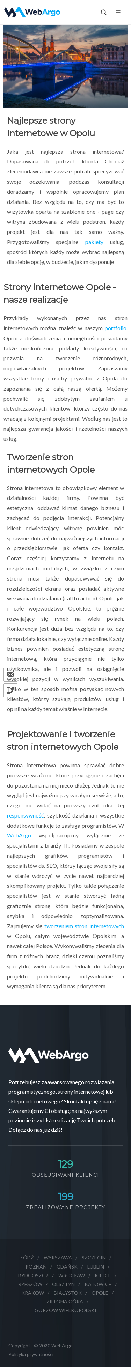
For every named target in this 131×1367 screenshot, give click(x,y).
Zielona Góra (64, 1302)
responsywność (25, 815)
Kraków (32, 1293)
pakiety (94, 241)
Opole (100, 1293)
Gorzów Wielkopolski (65, 1310)
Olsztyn (63, 1284)
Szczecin (94, 1258)
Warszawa (58, 1258)
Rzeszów (30, 1284)
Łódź (27, 1258)
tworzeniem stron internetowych (84, 926)
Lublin (95, 1267)
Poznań (36, 1267)
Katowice (98, 1284)
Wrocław (71, 1275)
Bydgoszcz (33, 1275)
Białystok (68, 1293)
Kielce (103, 1275)
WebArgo (19, 835)
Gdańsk (67, 1267)
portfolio (115, 328)
